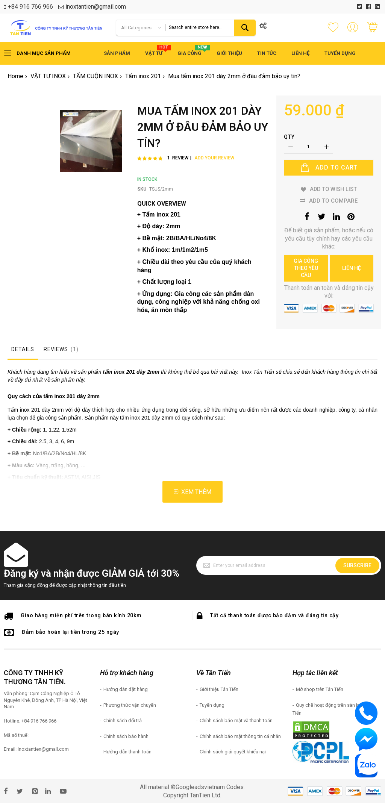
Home (15, 76)
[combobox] (210, 28)
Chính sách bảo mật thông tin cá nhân (240, 736)
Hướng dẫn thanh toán (127, 752)
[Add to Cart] (329, 167)
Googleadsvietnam (200, 787)
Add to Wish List (333, 189)
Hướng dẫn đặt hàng (125, 689)
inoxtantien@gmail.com (95, 6)
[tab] (23, 351)
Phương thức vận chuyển (129, 705)
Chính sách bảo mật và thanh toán (236, 720)
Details (22, 349)
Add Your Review (214, 158)
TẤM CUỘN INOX (95, 76)
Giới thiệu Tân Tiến (219, 689)
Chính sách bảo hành (126, 736)
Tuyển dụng (212, 705)
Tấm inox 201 (143, 76)
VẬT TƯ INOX (48, 76)
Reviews (62, 349)
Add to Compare (333, 200)
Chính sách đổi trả (122, 720)
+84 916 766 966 (30, 6)
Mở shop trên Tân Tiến (319, 689)
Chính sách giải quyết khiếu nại (233, 752)
